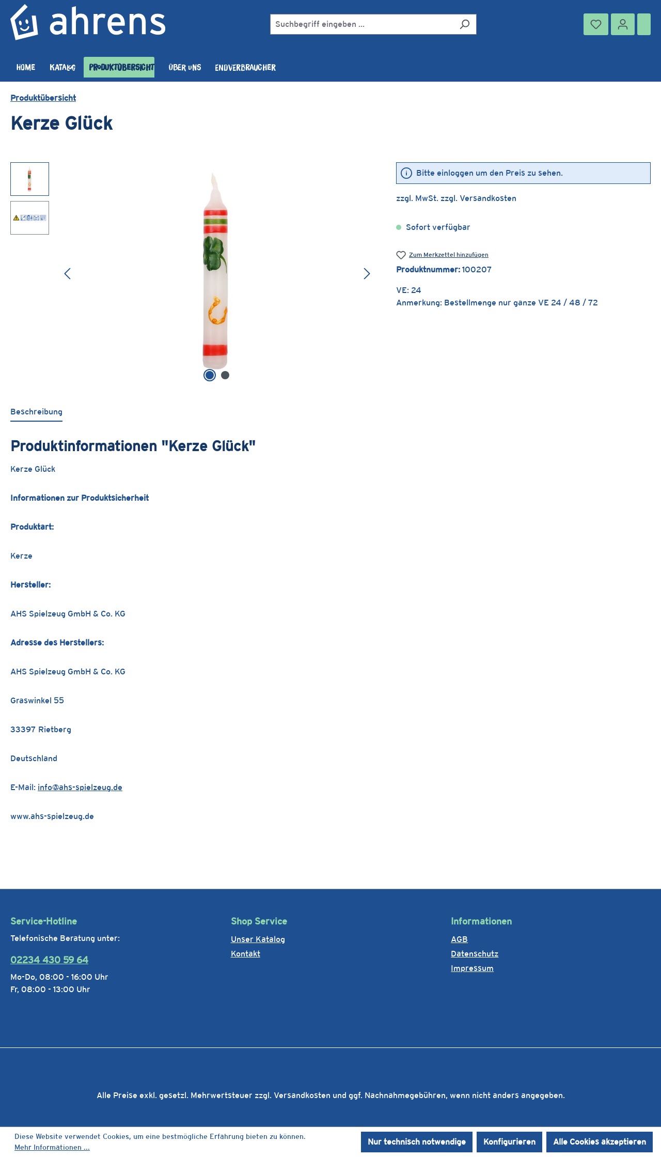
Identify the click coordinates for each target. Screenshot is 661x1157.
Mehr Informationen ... (52, 1147)
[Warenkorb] (644, 24)
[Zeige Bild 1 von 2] (210, 375)
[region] (193, 273)
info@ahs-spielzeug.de (80, 787)
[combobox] (361, 24)
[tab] (36, 412)
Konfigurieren (509, 1142)
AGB (459, 939)
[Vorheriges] (67, 273)
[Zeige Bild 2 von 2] (225, 375)
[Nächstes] (367, 273)
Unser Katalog (258, 939)
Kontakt (245, 954)
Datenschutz (474, 954)
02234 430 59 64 (49, 959)
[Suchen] (464, 24)
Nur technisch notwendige (417, 1142)
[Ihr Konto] (623, 24)
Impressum (472, 968)
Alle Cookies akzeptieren (599, 1142)
